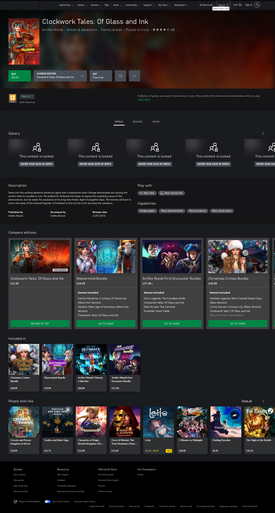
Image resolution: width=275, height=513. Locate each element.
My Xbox (162, 4)
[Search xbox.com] (223, 4)
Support (147, 4)
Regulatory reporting (228, 506)
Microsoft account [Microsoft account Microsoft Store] (106, 474)
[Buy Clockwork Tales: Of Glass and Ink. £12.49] (19, 75)
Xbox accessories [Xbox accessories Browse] (21, 491)
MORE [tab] (156, 121)
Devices (95, 4)
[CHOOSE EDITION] (60, 75)
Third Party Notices (167, 506)
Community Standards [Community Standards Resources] (66, 486)
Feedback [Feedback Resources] (61, 480)
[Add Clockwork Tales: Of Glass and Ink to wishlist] (120, 75)
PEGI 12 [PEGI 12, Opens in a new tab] (27, 96)
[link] (23, 368)
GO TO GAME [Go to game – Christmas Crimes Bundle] (237, 323)
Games (80, 4)
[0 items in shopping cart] (237, 4)
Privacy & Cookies (116, 506)
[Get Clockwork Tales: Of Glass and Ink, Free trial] (101, 75)
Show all (247, 401)
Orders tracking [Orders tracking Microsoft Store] (105, 491)
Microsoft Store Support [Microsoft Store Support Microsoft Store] (108, 480)
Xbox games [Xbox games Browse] (19, 480)
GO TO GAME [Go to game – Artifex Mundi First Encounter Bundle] (171, 323)
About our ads (186, 506)
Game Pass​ (65, 4)
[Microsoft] (26, 5)
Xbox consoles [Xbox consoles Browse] (20, 474)
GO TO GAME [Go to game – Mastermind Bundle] (105, 323)
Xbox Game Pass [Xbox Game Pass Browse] (21, 486)
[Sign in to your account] (252, 5)
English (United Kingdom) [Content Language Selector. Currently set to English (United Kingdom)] (29, 501)
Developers (180, 4)
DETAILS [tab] (119, 121)
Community (131, 4)
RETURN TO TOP (40, 323)
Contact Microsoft (96, 506)
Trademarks (149, 506)
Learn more (144, 99)
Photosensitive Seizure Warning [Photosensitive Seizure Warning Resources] (70, 491)
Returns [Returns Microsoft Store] (101, 486)
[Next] (263, 133)
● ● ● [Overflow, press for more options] (134, 76)
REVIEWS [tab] (137, 121)
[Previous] (256, 133)
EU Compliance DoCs (206, 506)
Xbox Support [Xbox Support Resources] (62, 474)
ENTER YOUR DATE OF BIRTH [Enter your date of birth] (36, 164)
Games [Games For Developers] (140, 474)
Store (116, 4)
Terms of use (134, 506)
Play (107, 4)
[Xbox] (49, 5)
